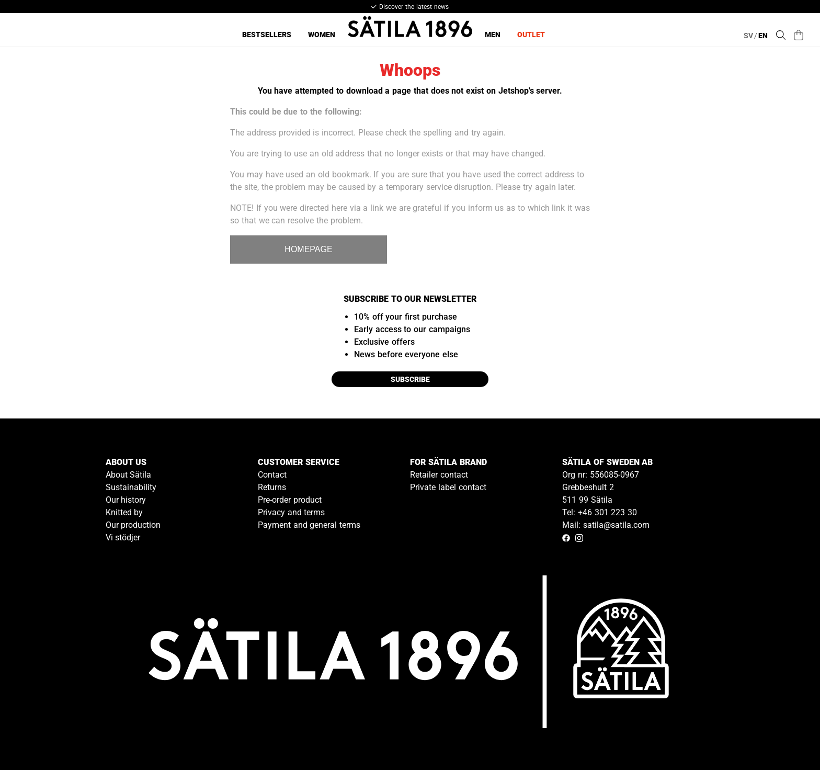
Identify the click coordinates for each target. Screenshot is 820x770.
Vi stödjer (123, 537)
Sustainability (131, 487)
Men (492, 34)
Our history (126, 500)
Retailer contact (439, 475)
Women (321, 34)
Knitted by (124, 512)
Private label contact (448, 487)
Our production (133, 525)
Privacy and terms (291, 512)
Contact (272, 475)
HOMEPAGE (308, 249)
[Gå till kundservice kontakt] (788, 738)
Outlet (531, 34)
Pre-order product (290, 500)
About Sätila (129, 475)
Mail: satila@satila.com (606, 525)
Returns (272, 487)
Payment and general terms (309, 525)
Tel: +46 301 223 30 (599, 512)
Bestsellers (266, 34)
